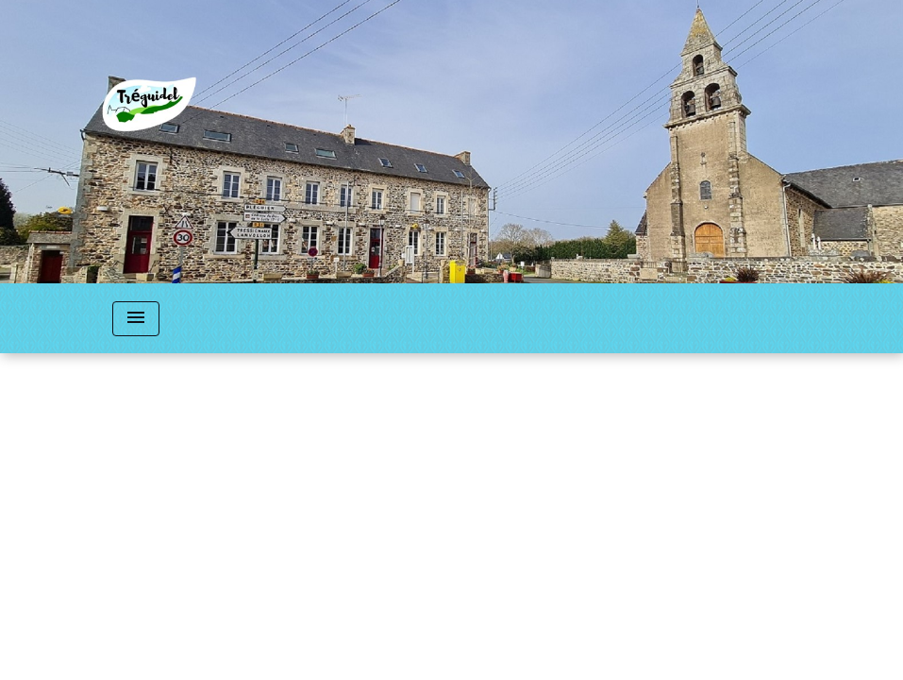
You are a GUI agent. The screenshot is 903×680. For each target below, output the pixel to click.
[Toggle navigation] (135, 318)
